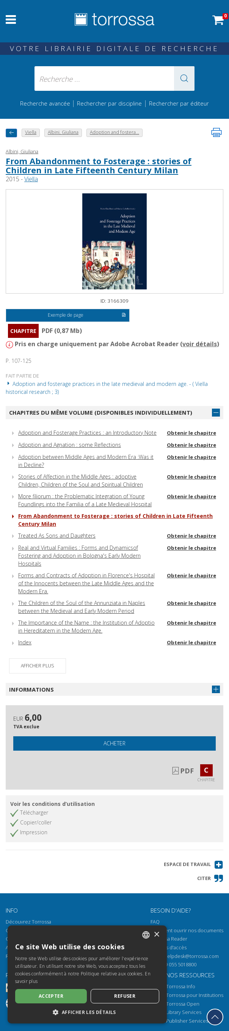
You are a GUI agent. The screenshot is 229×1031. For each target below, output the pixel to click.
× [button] (156, 935)
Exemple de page (87, 315)
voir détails (199, 344)
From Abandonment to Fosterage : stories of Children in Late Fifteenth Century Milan (98, 165)
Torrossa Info (180, 986)
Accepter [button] (51, 996)
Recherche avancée (46, 103)
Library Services (183, 1012)
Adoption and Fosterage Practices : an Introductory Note (87, 432)
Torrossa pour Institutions (194, 995)
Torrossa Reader (169, 939)
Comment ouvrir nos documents (187, 930)
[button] (184, 78)
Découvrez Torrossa (28, 922)
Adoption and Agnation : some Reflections (69, 444)
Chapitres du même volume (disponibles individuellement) (100, 412)
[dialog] (87, 974)
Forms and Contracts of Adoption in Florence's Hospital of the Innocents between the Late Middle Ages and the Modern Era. (86, 583)
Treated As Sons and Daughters (57, 535)
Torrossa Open (182, 1004)
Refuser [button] (124, 996)
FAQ (155, 922)
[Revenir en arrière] (11, 133)
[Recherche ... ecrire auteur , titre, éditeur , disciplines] (115, 78)
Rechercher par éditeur (179, 103)
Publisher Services (187, 1021)
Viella (31, 179)
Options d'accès (169, 947)
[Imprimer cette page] (216, 132)
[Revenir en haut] (215, 1017)
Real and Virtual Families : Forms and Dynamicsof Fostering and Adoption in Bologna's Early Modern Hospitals (79, 555)
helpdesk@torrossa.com (191, 956)
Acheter (114, 743)
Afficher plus (37, 665)
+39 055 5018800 (178, 964)
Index (24, 642)
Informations (31, 689)
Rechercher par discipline (109, 103)
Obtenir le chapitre (191, 432)
